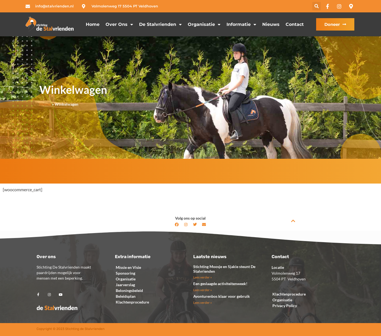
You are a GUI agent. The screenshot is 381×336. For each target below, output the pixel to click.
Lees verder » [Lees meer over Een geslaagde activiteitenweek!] (202, 290)
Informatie (241, 24)
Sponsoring (125, 273)
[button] (316, 6)
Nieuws (271, 24)
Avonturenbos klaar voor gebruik (221, 296)
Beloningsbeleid (129, 290)
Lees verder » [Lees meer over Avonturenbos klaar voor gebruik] (202, 303)
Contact (295, 24)
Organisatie (204, 24)
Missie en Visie (128, 267)
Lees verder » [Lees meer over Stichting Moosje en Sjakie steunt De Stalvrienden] (202, 277)
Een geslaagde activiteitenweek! (220, 283)
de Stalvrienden (160, 24)
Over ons (119, 24)
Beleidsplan (126, 296)
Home (93, 24)
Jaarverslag (125, 284)
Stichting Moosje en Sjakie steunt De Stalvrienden (224, 269)
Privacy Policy (284, 305)
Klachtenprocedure (132, 302)
